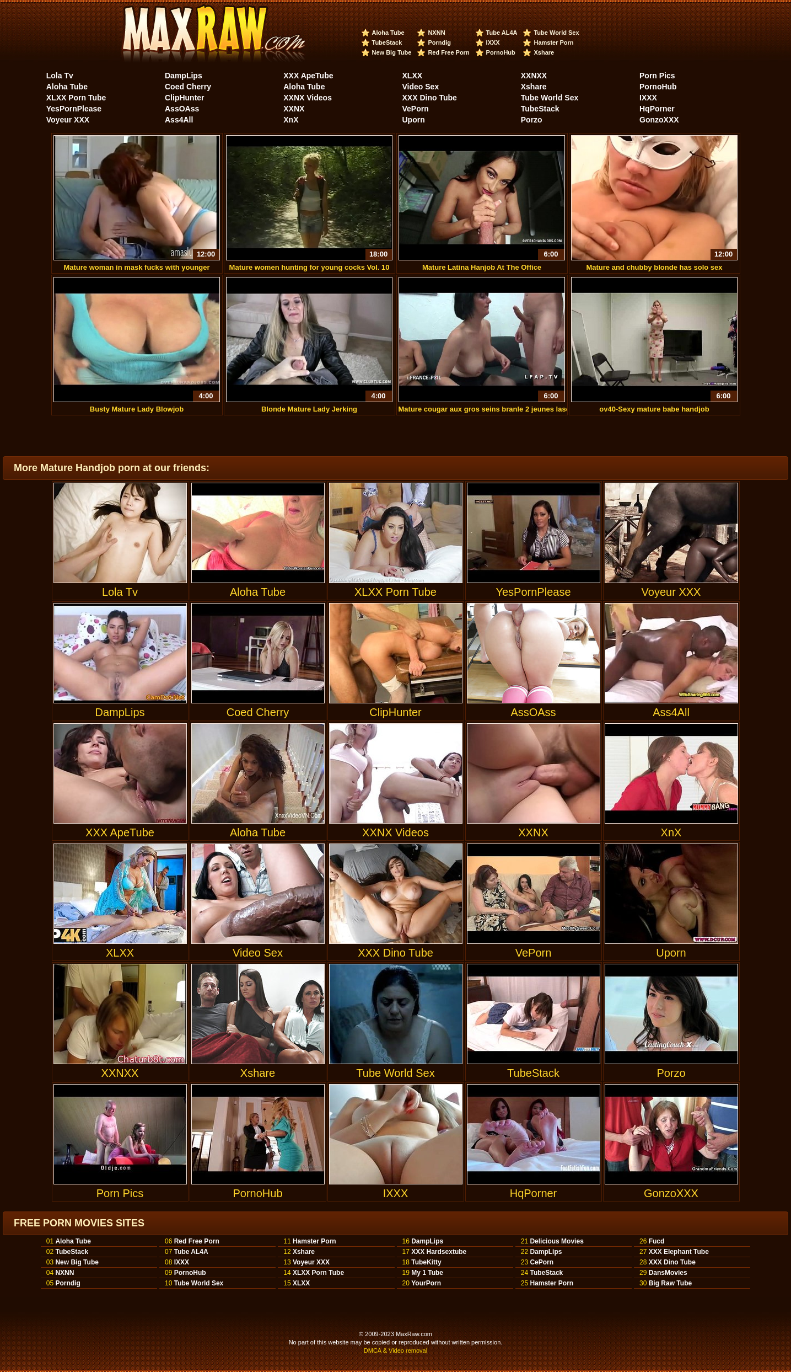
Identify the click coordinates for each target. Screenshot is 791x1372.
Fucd (657, 1241)
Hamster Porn (553, 42)
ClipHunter (185, 97)
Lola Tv (59, 75)
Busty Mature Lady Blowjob (136, 345)
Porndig (439, 42)
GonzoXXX (659, 119)
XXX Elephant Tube (679, 1252)
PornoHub (500, 52)
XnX (290, 119)
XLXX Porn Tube (76, 97)
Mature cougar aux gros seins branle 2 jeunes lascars (490, 345)
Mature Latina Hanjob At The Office (482, 203)
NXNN (436, 32)
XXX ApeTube (308, 75)
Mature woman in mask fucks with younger (136, 203)
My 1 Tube (427, 1273)
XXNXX (534, 75)
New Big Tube (392, 52)
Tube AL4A (502, 32)
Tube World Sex (556, 32)
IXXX (493, 42)
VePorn (415, 108)
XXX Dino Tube (429, 97)
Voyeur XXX (67, 119)
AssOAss (182, 108)
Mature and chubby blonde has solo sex (654, 203)
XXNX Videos (307, 97)
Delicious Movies (556, 1241)
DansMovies (668, 1273)
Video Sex (420, 86)
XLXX (412, 75)
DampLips (183, 75)
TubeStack (387, 42)
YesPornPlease (73, 108)
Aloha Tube (388, 32)
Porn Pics (657, 75)
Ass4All (179, 119)
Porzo (531, 119)
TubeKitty (426, 1262)
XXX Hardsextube (438, 1252)
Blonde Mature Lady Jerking (309, 345)
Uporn (413, 119)
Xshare (544, 52)
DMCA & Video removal (395, 1350)
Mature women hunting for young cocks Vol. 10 (309, 203)
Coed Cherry (188, 86)
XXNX (293, 108)
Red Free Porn (448, 52)
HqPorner (657, 108)
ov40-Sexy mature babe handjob (654, 345)
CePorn (541, 1262)
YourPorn (426, 1283)
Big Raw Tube (670, 1283)
